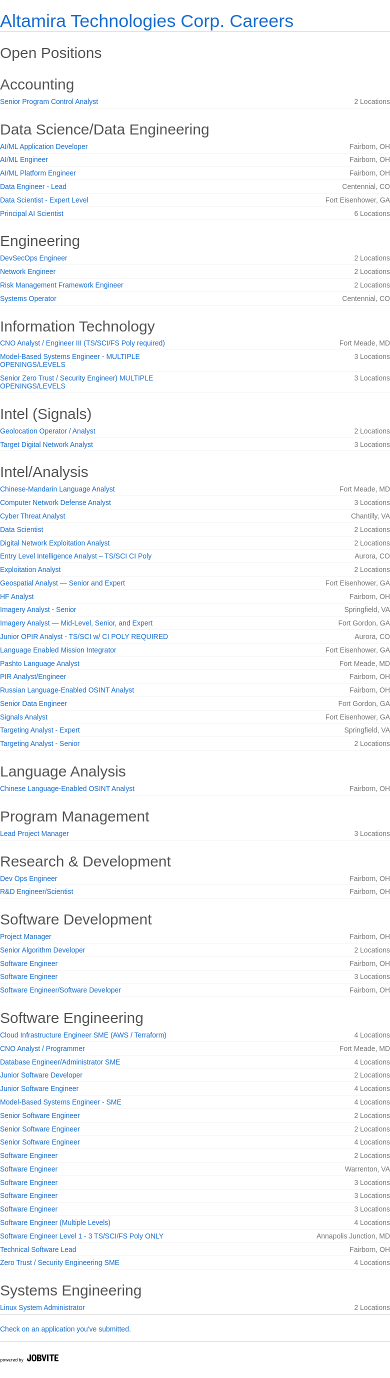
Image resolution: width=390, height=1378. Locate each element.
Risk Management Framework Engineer (62, 285)
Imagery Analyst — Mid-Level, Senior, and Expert (76, 623)
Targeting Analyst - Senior (40, 744)
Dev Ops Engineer (28, 878)
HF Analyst (17, 596)
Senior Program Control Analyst (49, 102)
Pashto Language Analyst (40, 664)
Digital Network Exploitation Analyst (55, 543)
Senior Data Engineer (33, 704)
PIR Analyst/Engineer (33, 676)
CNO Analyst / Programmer (42, 1048)
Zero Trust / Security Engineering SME (60, 1262)
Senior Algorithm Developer (42, 950)
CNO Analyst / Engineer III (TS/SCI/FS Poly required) (82, 343)
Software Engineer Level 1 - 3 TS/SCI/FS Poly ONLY (82, 1236)
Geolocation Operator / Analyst (48, 431)
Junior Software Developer (41, 1075)
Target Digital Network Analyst (46, 444)
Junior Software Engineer (39, 1088)
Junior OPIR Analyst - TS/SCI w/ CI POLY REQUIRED (84, 636)
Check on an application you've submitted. (65, 1329)
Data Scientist (21, 530)
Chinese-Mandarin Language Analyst (57, 489)
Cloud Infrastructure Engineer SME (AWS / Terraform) (83, 1035)
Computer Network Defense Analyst (55, 502)
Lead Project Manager (34, 834)
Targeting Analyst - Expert (40, 730)
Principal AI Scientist (32, 214)
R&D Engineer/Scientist (36, 892)
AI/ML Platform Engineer (38, 173)
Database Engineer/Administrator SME (60, 1062)
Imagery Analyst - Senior (38, 610)
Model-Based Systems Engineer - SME (61, 1102)
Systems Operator (28, 298)
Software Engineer (29, 964)
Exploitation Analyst (30, 570)
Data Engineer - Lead (33, 186)
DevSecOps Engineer (34, 258)
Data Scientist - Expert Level (44, 200)
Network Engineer (28, 272)
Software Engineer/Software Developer (60, 990)
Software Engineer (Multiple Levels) (55, 1222)
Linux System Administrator (42, 1308)
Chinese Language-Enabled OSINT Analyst (67, 788)
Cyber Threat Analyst (32, 516)
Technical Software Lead (38, 1250)
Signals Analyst (24, 717)
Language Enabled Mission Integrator (58, 650)
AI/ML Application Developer (44, 146)
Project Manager (26, 936)
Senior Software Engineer (40, 1116)
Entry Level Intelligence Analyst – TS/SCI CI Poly (76, 556)
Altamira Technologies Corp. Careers (147, 20)
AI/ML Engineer (24, 160)
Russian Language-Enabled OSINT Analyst (67, 690)
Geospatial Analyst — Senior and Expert (62, 583)
